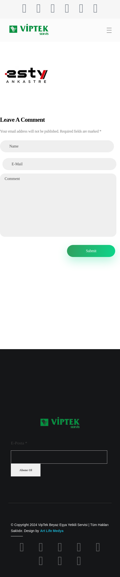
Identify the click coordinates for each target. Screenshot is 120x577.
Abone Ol (25, 470)
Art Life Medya (51, 531)
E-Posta (19, 443)
